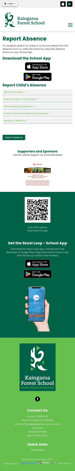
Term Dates (37, 450)
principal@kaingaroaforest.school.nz (41, 424)
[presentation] (22, 130)
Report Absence (14, 137)
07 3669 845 (41, 416)
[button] (10, 3)
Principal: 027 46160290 (41, 420)
